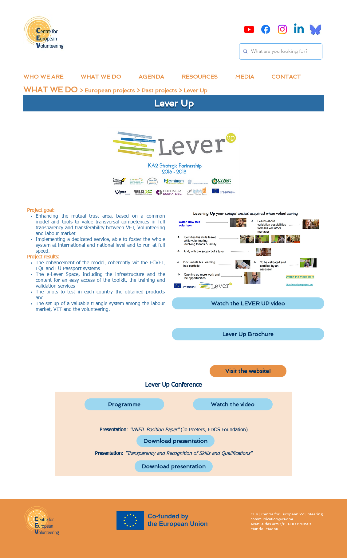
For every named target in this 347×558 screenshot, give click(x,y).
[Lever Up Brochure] (248, 334)
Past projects (159, 90)
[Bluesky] (315, 29)
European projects (110, 90)
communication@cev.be (271, 519)
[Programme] (124, 404)
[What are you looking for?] (280, 51)
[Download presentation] (175, 441)
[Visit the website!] (248, 371)
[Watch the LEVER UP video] (248, 303)
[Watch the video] (233, 404)
